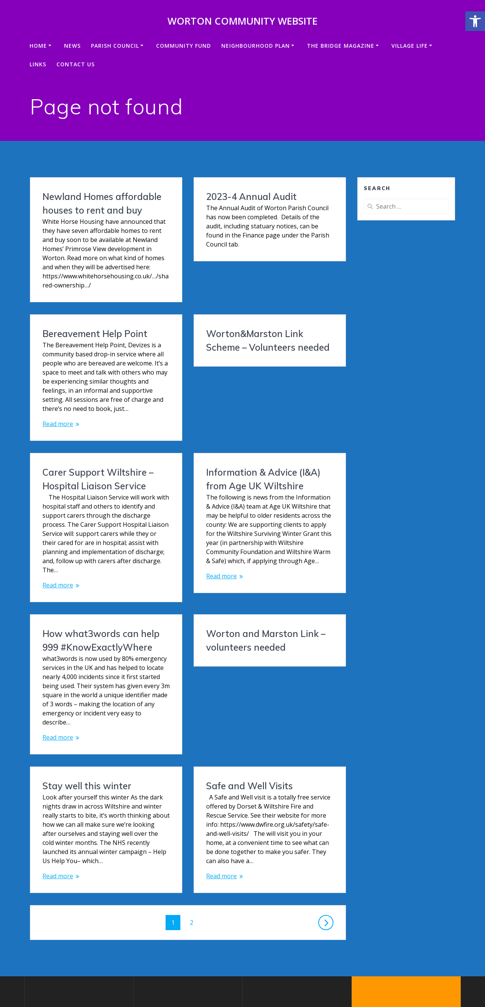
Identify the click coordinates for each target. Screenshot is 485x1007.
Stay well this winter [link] (250, 648)
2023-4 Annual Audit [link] (251, 196)
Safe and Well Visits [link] (85, 711)
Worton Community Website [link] (242, 21)
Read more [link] (221, 383)
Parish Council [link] (115, 45)
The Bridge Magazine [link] (340, 45)
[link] (475, 21)
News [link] (72, 45)
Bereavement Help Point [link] (258, 292)
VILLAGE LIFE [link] (409, 45)
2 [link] (194, 847)
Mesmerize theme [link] (417, 972)
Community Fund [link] (183, 45)
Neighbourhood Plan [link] (255, 45)
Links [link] (38, 64)
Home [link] (38, 45)
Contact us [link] (75, 64)
